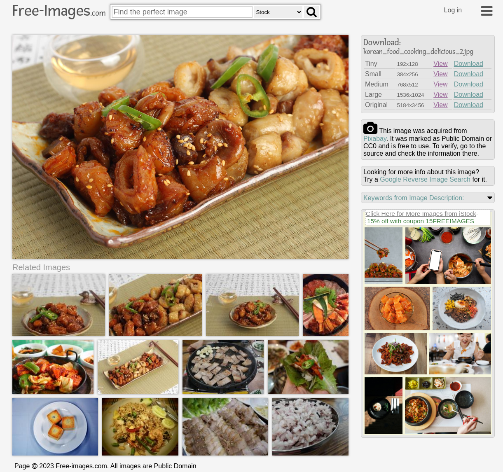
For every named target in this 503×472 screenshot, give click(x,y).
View (440, 63)
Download (468, 63)
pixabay (374, 138)
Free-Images (58, 10)
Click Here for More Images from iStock (421, 213)
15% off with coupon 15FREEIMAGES (420, 220)
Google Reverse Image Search (425, 179)
